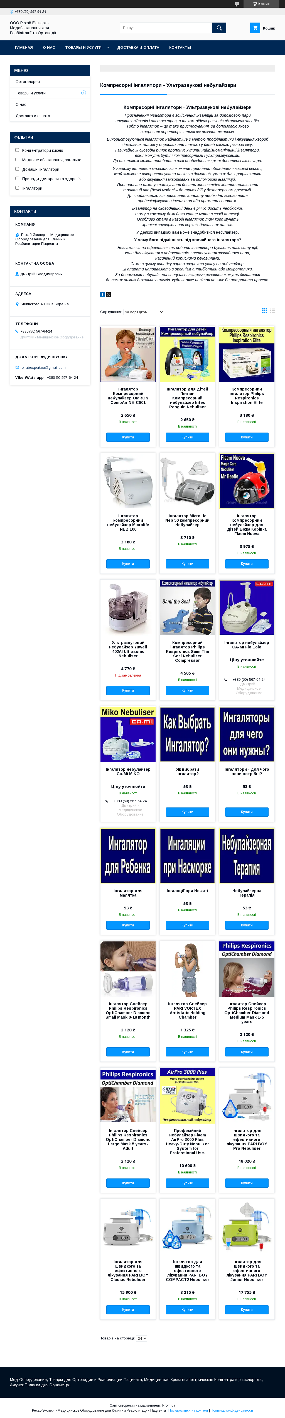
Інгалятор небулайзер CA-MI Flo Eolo (246, 644)
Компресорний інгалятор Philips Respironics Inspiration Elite (247, 396)
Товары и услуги (83, 47)
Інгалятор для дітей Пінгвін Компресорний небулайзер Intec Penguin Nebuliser (187, 398)
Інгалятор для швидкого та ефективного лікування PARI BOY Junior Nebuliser (247, 1271)
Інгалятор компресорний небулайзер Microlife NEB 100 (128, 522)
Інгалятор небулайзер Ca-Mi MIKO (128, 771)
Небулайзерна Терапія (246, 893)
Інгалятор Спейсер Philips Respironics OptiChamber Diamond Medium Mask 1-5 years (246, 1013)
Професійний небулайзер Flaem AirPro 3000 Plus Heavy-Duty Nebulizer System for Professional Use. (187, 1141)
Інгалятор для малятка (128, 893)
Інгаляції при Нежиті (187, 891)
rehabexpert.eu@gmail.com (43, 367)
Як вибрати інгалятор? (187, 771)
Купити (128, 437)
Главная (24, 47)
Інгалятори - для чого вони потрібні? (247, 771)
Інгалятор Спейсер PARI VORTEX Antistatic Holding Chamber (187, 1010)
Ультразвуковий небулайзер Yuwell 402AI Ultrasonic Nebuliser (128, 649)
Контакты (180, 47)
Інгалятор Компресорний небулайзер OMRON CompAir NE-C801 (128, 396)
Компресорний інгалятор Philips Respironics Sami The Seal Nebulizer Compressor (187, 651)
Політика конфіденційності (232, 1410)
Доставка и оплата (138, 47)
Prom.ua (168, 1405)
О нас (49, 47)
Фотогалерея (28, 81)
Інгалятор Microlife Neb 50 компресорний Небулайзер (187, 520)
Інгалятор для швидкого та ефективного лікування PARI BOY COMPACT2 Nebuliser (187, 1271)
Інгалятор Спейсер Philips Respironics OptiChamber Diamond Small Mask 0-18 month (128, 1010)
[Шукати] (219, 28)
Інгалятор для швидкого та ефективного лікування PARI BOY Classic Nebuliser (128, 1271)
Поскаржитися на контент (188, 1410)
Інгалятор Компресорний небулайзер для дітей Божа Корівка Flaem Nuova (247, 525)
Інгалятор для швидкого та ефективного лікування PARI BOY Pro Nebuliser (247, 1139)
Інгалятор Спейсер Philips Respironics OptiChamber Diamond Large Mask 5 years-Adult (128, 1139)
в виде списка (272, 312)
